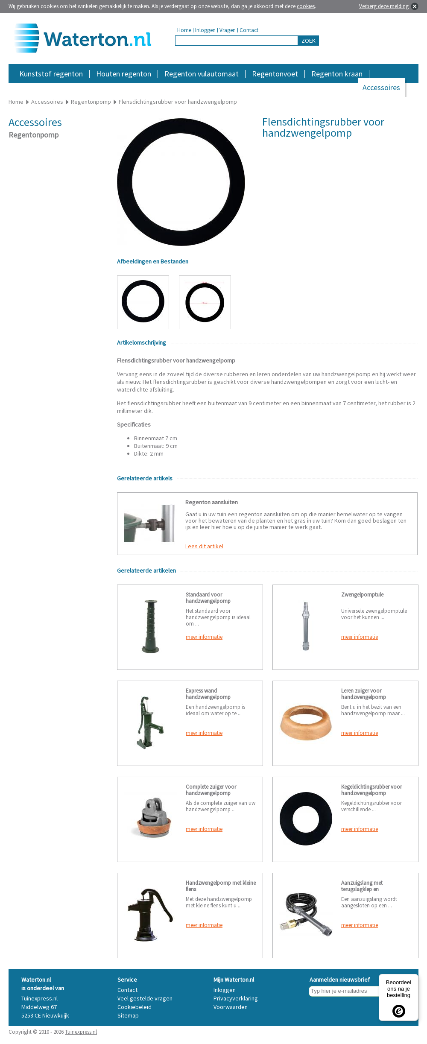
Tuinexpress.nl (81, 1031)
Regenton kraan (337, 74)
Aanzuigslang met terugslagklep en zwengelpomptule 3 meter (371, 889)
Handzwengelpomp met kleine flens (221, 886)
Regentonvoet (275, 74)
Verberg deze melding (384, 6)
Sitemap (128, 1015)
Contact (249, 30)
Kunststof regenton (51, 74)
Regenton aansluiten (211, 502)
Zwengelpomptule (362, 594)
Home (184, 30)
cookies (306, 6)
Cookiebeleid (134, 1007)
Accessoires (381, 87)
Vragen (227, 30)
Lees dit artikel (204, 546)
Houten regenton (123, 74)
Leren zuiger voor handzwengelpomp (363, 694)
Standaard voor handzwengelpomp (208, 598)
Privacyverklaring (236, 998)
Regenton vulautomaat (201, 74)
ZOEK (308, 40)
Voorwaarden (231, 1007)
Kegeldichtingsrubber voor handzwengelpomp (371, 790)
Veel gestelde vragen (145, 998)
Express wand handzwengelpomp (208, 694)
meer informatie (204, 636)
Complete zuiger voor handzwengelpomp (211, 790)
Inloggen (205, 30)
